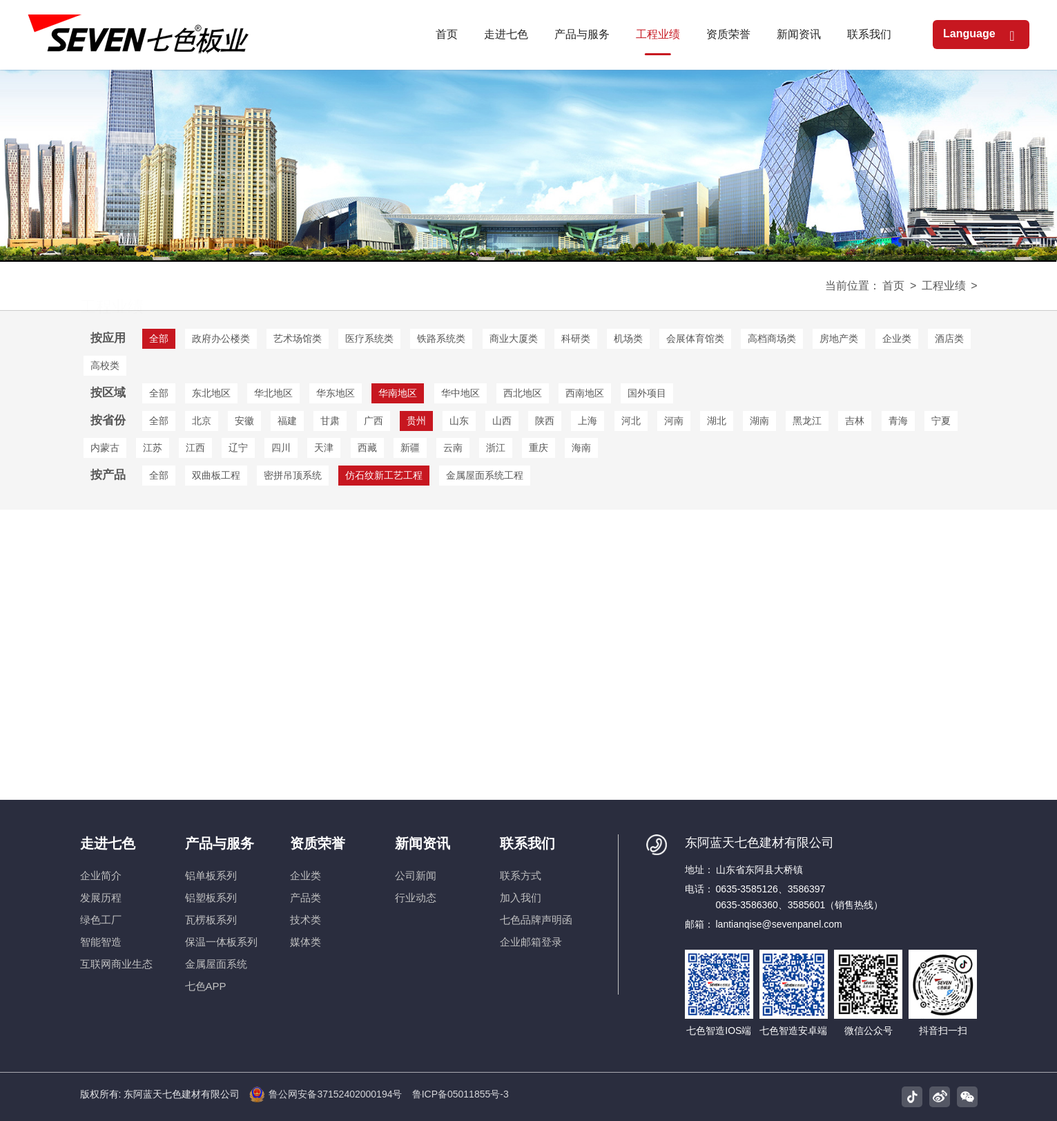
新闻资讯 (422, 843)
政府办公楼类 (221, 338)
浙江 (495, 447)
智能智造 (101, 942)
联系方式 (520, 875)
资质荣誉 (317, 843)
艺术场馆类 (297, 338)
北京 (201, 420)
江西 (195, 447)
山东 (459, 420)
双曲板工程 (216, 475)
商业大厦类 (513, 338)
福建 (287, 420)
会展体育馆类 (695, 338)
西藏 (367, 447)
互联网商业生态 (116, 964)
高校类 (104, 365)
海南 (581, 447)
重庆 (538, 447)
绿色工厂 (101, 920)
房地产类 (839, 338)
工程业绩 (944, 285)
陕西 (544, 420)
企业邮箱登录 (531, 942)
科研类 (575, 338)
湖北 (716, 420)
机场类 (628, 338)
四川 (281, 447)
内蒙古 (104, 447)
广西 (373, 420)
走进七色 (107, 843)
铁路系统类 (441, 338)
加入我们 (520, 897)
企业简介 (101, 875)
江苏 (152, 447)
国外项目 (647, 393)
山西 (502, 420)
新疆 (410, 447)
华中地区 (460, 393)
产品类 (305, 897)
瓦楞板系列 (211, 920)
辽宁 (238, 447)
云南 (453, 447)
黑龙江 (807, 420)
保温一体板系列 (221, 942)
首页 (893, 285)
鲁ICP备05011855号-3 (460, 1094)
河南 (673, 420)
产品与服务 (219, 843)
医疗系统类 (369, 338)
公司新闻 (415, 875)
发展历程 (101, 897)
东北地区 (211, 393)
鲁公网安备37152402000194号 (325, 1094)
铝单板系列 (211, 875)
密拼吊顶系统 (293, 475)
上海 (587, 420)
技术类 (305, 920)
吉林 (854, 420)
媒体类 (305, 942)
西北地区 (522, 393)
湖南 (759, 420)
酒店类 (949, 338)
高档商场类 (772, 338)
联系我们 (527, 843)
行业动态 (415, 897)
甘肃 (330, 420)
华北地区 (273, 393)
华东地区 (335, 393)
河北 (631, 420)
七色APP (205, 986)
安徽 (244, 420)
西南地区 (584, 393)
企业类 (896, 338)
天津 (323, 447)
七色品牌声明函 (536, 920)
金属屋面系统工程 (484, 475)
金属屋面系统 (216, 964)
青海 (898, 420)
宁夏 (941, 420)
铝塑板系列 (211, 897)
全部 (158, 393)
